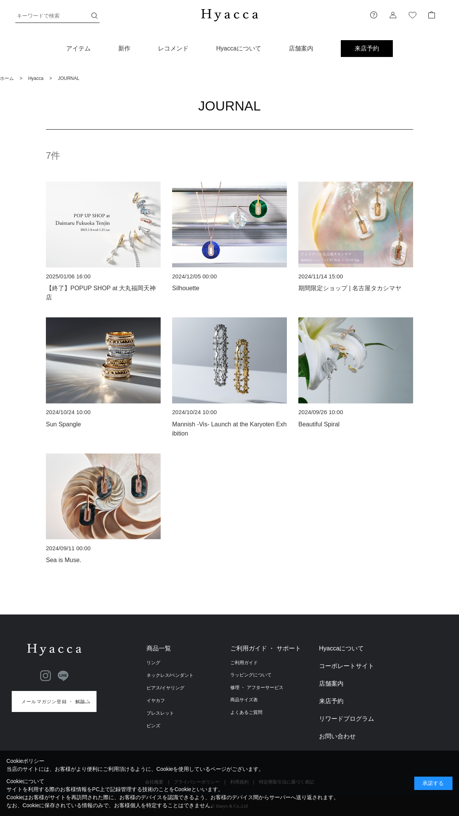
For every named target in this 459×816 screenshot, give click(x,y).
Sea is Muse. (63, 560)
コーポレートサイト (346, 666)
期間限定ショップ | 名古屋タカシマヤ (349, 288)
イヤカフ (155, 700)
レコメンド (173, 48)
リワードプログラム (346, 718)
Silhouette (185, 288)
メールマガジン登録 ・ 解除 (53, 701)
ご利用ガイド (244, 662)
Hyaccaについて (238, 48)
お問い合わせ (337, 736)
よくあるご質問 (246, 712)
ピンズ (153, 725)
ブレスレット (160, 713)
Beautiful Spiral (319, 424)
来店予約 (367, 48)
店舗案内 (301, 48)
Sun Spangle (63, 424)
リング (153, 662)
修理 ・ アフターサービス (256, 687)
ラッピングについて (251, 675)
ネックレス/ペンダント (170, 675)
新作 (124, 48)
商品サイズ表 (244, 699)
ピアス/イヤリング (165, 688)
